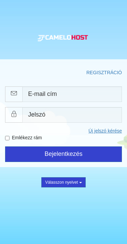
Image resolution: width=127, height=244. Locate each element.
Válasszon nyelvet (63, 182)
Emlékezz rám (23, 137)
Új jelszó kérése (105, 131)
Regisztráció (104, 72)
